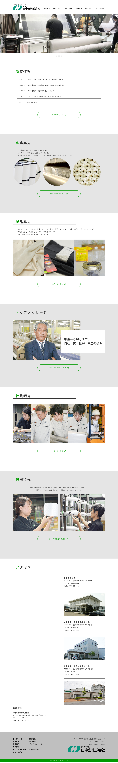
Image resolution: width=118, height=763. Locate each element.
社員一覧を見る (57, 452)
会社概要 (88, 8)
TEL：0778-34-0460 (71, 584)
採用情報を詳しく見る (57, 540)
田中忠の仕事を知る (57, 194)
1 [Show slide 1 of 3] (57, 56)
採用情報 (79, 8)
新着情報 (16, 748)
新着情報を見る (57, 115)
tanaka (53, 761)
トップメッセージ (19, 750)
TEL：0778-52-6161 (71, 629)
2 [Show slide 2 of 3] (59, 56)
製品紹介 (56, 8)
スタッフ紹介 (68, 8)
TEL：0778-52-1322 (71, 673)
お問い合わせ (100, 8)
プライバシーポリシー (36, 747)
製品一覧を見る (57, 284)
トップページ (18, 740)
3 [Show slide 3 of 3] (61, 56)
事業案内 (47, 8)
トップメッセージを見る (57, 368)
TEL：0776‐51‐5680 (21, 719)
